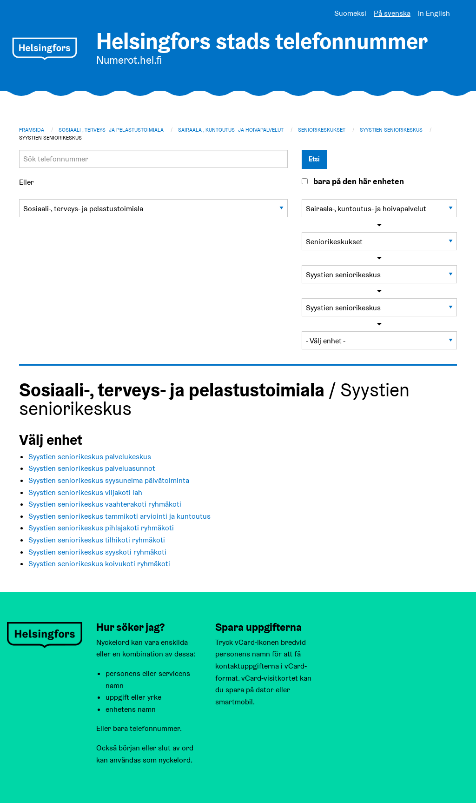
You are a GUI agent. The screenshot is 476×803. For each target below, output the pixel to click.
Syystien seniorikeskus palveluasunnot (91, 468)
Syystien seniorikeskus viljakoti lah (85, 492)
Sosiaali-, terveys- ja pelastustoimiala (111, 130)
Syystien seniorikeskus (391, 130)
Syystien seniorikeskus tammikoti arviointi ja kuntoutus (119, 516)
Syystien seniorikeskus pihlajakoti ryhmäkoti (101, 528)
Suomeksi (350, 13)
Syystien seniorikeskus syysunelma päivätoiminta (108, 480)
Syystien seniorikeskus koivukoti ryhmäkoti (99, 564)
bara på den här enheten (358, 181)
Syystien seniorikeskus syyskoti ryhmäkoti (97, 552)
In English (434, 13)
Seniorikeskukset (321, 130)
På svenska (392, 13)
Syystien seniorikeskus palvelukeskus (89, 457)
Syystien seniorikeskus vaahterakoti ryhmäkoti (104, 504)
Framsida (31, 130)
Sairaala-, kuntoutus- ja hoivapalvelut (231, 130)
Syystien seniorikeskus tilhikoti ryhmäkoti (96, 540)
